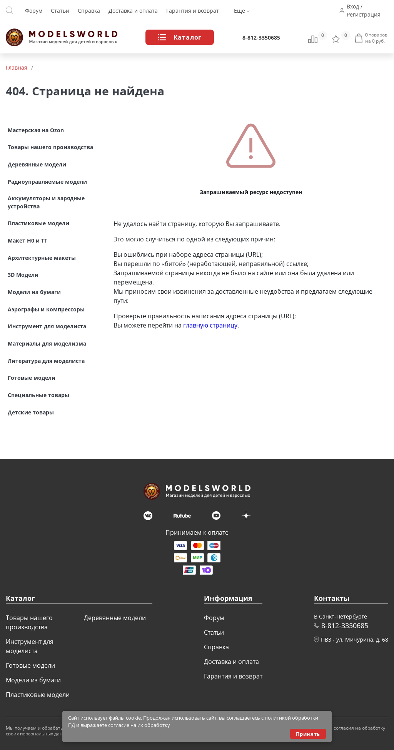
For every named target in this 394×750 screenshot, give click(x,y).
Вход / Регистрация (364, 10)
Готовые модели (30, 665)
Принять (308, 733)
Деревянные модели (115, 618)
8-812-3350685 (261, 37)
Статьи (60, 10)
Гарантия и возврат (192, 10)
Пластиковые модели (38, 694)
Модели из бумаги (33, 680)
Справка (89, 10)
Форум (33, 10)
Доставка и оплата (133, 10)
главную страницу (210, 325)
